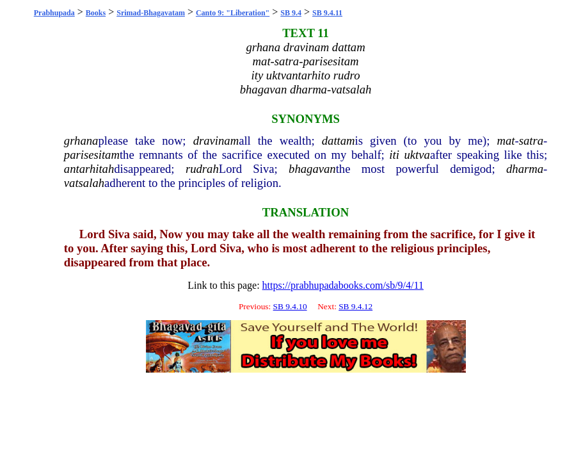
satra (531, 140)
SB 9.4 (290, 12)
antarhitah (89, 168)
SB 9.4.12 (355, 306)
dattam (338, 140)
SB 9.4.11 (327, 12)
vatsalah (84, 183)
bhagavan (312, 168)
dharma (524, 168)
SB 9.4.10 (290, 306)
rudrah (202, 168)
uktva (417, 154)
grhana (81, 140)
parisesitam (92, 154)
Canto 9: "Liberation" (232, 12)
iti (394, 154)
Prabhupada (54, 12)
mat (506, 140)
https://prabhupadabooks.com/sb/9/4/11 (343, 285)
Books (96, 12)
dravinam (216, 140)
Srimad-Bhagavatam (150, 12)
